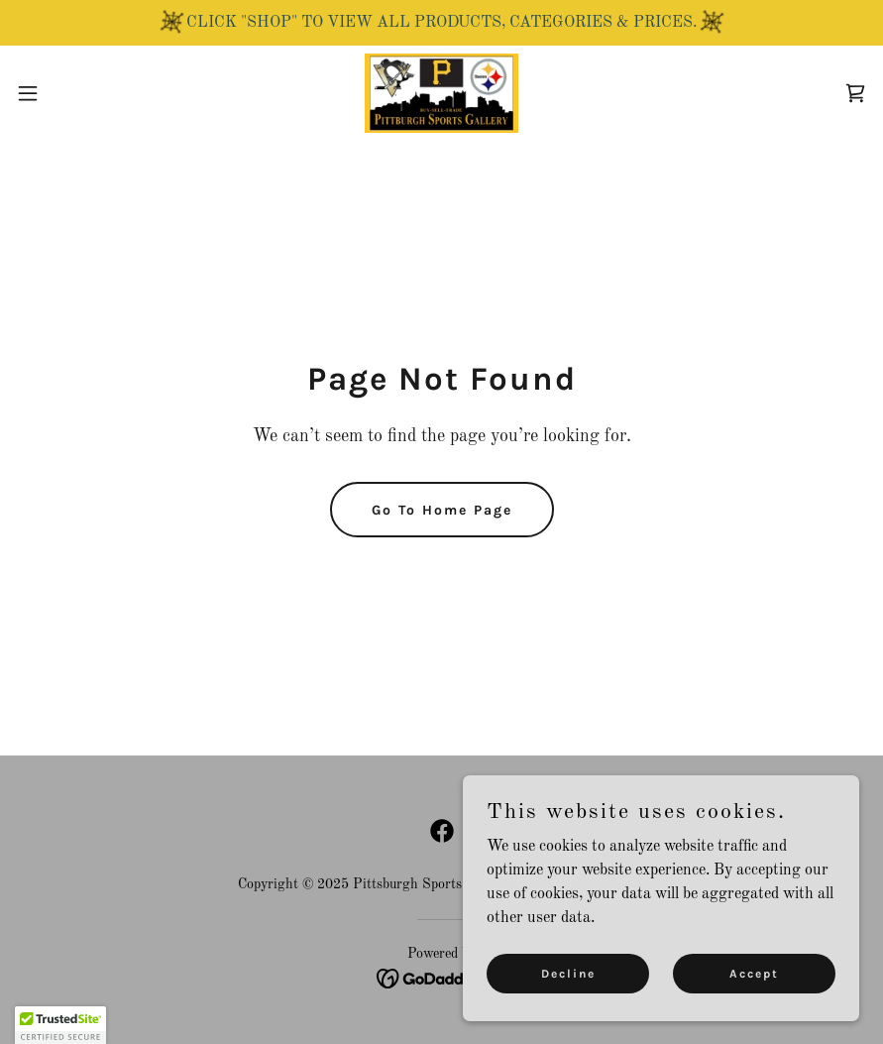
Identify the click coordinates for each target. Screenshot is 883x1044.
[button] (73, 93)
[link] (441, 93)
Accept (754, 973)
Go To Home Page (442, 510)
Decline (568, 973)
